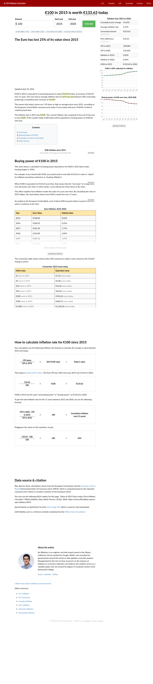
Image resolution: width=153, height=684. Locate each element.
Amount (18, 19)
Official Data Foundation (75, 633)
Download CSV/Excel (119, 126)
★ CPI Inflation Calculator (15, 3)
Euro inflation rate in (54, 31)
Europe (140, 3)
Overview (23, 132)
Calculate (89, 24)
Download (91, 153)
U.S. (102, 3)
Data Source (24, 141)
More (149, 3)
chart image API (53, 628)
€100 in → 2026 (22, 31)
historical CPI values (34, 494)
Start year (59, 19)
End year (72, 19)
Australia (129, 3)
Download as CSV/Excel (55, 375)
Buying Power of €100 (28, 135)
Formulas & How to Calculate (31, 138)
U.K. (120, 3)
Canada (111, 3)
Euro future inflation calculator (72, 31)
